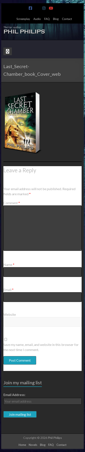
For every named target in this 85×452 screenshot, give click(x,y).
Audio (37, 19)
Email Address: (14, 395)
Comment (11, 203)
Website (9, 314)
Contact (67, 19)
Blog (56, 19)
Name (8, 264)
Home (22, 444)
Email (8, 290)
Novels (33, 444)
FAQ (47, 19)
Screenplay (23, 19)
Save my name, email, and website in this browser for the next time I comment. (41, 347)
